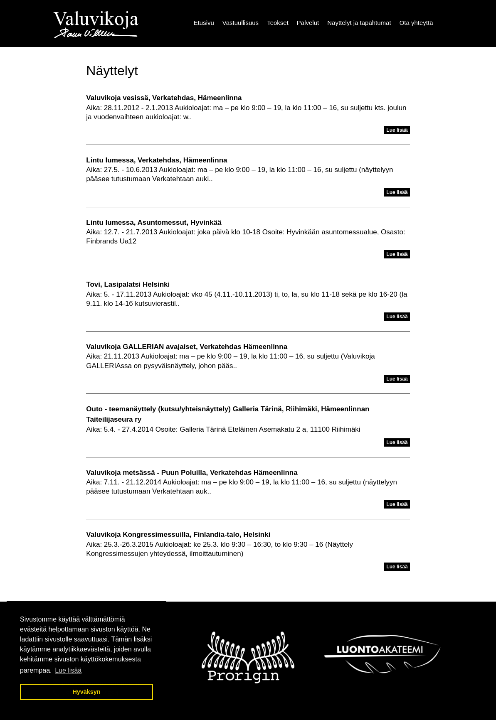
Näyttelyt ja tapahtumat (359, 22)
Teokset (278, 22)
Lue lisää (396, 130)
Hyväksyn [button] (86, 691)
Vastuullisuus (240, 22)
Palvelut (308, 22)
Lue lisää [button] (68, 670)
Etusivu (204, 22)
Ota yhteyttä (416, 22)
